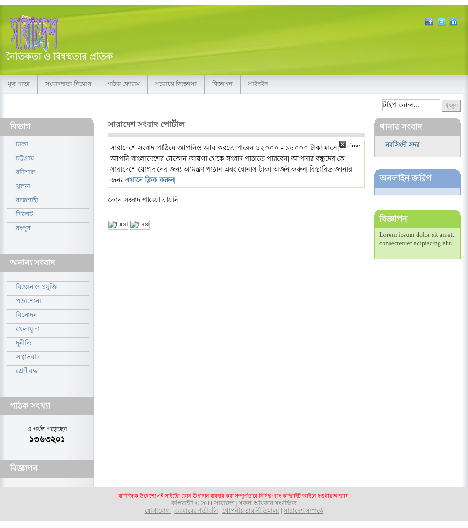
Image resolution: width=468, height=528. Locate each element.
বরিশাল (25, 172)
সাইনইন (258, 84)
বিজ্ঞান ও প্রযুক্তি (37, 287)
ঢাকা (22, 144)
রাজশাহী (27, 200)
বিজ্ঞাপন (222, 84)
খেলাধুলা (28, 329)
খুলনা (23, 186)
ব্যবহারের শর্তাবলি (196, 510)
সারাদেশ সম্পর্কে (303, 510)
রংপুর (23, 228)
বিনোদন (26, 315)
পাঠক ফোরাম (123, 84)
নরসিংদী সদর (402, 144)
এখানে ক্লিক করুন (149, 180)
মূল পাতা (19, 84)
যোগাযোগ (158, 510)
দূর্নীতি (24, 343)
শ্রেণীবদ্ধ (26, 371)
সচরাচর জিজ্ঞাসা (176, 84)
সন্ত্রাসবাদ (28, 357)
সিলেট (24, 214)
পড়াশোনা (28, 301)
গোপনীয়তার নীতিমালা (250, 510)
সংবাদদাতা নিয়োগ (68, 84)
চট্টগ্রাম (25, 158)
